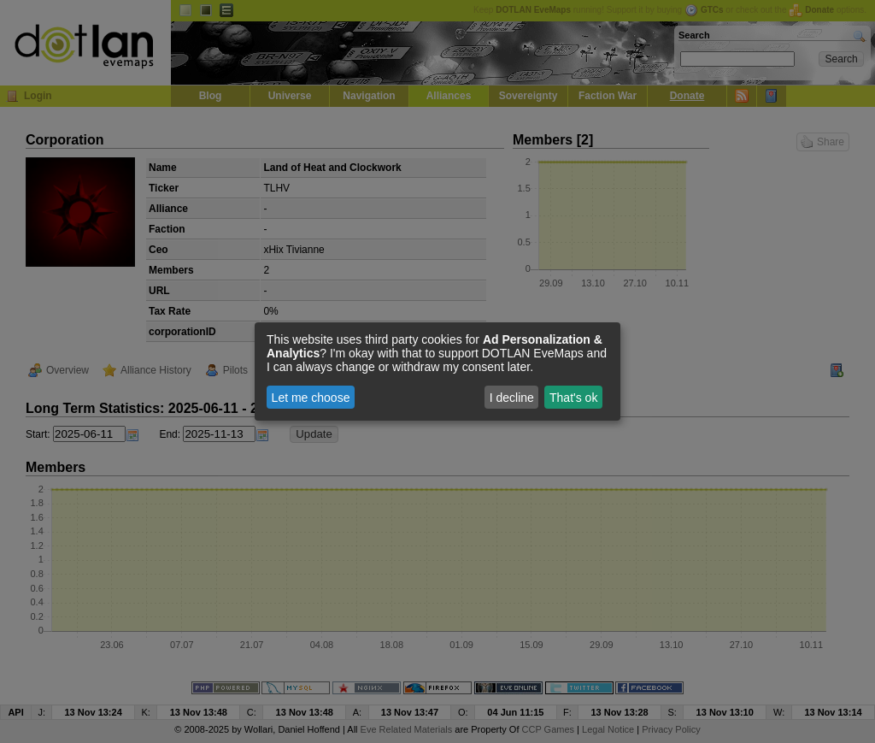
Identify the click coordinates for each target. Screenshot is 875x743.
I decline (512, 397)
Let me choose (311, 397)
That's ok (573, 397)
